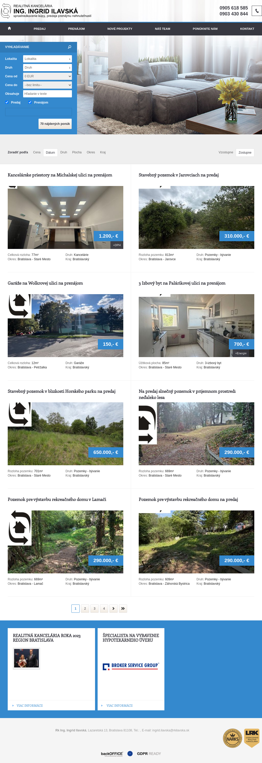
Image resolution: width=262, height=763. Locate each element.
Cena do (11, 85)
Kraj (103, 152)
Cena (37, 152)
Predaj (39, 28)
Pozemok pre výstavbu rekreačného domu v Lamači (57, 499)
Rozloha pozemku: (152, 255)
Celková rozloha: (20, 255)
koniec (123, 608)
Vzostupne (226, 152)
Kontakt (247, 28)
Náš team (162, 28)
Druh (63, 152)
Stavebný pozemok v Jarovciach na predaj (179, 175)
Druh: (69, 255)
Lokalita (11, 59)
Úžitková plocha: (150, 363)
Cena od (11, 76)
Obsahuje (12, 94)
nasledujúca (113, 608)
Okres (91, 152)
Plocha (77, 152)
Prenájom (76, 28)
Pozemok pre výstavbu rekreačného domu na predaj (188, 499)
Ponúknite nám (205, 28)
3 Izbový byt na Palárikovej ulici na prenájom (182, 283)
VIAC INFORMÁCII (30, 705)
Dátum (50, 152)
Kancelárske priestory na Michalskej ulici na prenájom (60, 175)
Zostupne (245, 152)
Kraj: (69, 259)
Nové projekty (119, 28)
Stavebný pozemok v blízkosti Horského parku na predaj (61, 391)
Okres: (12, 259)
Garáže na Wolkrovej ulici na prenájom (45, 283)
